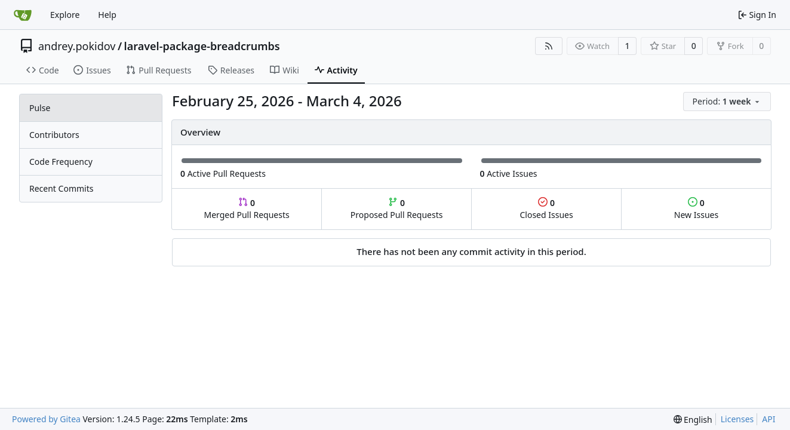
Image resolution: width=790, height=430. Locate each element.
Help (107, 14)
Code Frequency (61, 161)
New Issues (696, 208)
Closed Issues (546, 208)
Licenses (737, 419)
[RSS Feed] (548, 46)
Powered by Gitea (46, 419)
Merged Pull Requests (246, 208)
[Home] (22, 15)
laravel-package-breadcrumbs (202, 46)
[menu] (727, 101)
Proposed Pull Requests (397, 208)
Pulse (39, 107)
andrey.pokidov (76, 46)
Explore (64, 14)
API (768, 419)
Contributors (54, 134)
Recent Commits (61, 188)
